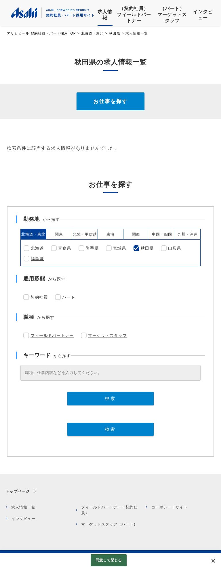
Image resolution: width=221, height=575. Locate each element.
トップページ (17, 491)
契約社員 (39, 297)
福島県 (37, 258)
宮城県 (119, 248)
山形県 (174, 248)
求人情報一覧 (23, 507)
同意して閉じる (109, 560)
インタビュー (23, 519)
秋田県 (114, 33)
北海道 (37, 248)
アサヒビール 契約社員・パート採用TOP (41, 33)
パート (68, 297)
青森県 (64, 248)
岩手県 (92, 248)
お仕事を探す (110, 101)
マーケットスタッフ (107, 335)
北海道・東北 (92, 33)
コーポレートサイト (169, 507)
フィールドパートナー (52, 335)
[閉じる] (213, 561)
